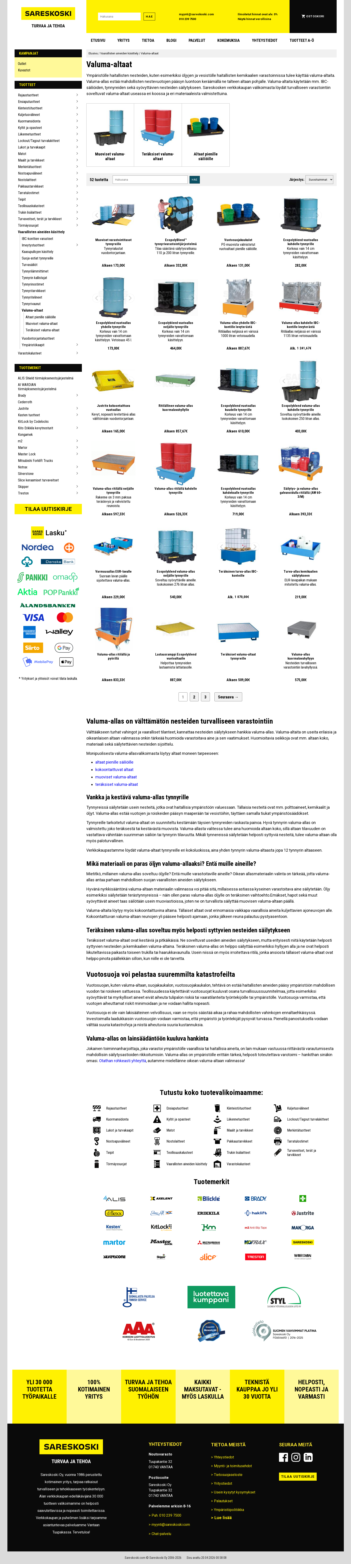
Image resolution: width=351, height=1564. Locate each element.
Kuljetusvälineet (29, 115)
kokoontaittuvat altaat (114, 769)
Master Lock (27, 454)
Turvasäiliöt (29, 265)
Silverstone (26, 474)
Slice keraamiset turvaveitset (38, 480)
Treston (23, 493)
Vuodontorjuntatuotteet (38, 338)
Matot (22, 154)
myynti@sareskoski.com (196, 14)
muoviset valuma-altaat (116, 777)
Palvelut (197, 40)
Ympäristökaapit (33, 345)
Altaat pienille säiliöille (41, 317)
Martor (22, 447)
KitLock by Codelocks (33, 421)
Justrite (23, 408)
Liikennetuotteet (29, 134)
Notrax (22, 467)
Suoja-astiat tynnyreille (37, 258)
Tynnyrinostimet (33, 284)
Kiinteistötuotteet (30, 108)
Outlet (22, 64)
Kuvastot (24, 70)
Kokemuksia (228, 40)
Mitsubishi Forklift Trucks (35, 461)
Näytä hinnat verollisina (254, 19)
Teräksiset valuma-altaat (42, 330)
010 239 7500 (187, 19)
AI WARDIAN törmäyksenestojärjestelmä (37, 387)
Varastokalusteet (29, 353)
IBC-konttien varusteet (37, 239)
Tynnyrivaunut (31, 304)
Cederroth (25, 402)
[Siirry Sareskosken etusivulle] (48, 16)
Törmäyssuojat (28, 225)
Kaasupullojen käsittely (37, 252)
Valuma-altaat (32, 310)
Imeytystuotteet (33, 245)
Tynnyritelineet (32, 297)
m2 (20, 441)
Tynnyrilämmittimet (35, 271)
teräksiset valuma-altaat (116, 784)
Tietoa (148, 40)
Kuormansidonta (29, 121)
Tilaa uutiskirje (48, 509)
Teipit (22, 199)
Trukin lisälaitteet (29, 212)
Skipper (23, 487)
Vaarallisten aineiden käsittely (41, 232)
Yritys (123, 40)
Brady (22, 395)
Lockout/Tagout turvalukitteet (39, 141)
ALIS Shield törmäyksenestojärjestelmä (45, 378)
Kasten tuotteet (29, 415)
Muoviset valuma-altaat (42, 323)
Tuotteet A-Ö (302, 40)
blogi (171, 40)
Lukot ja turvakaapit (31, 147)
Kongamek (25, 434)
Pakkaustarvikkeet (31, 186)
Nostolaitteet (27, 180)
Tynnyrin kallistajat (34, 278)
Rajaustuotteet (28, 95)
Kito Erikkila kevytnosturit (35, 428)
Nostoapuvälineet (30, 173)
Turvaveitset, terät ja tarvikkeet (40, 219)
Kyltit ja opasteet (30, 128)
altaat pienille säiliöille (114, 762)
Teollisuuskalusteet (31, 206)
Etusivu (98, 40)
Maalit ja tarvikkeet (31, 160)
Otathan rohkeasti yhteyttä (122, 1060)
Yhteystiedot (264, 40)
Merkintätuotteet (29, 167)
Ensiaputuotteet (29, 102)
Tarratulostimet (28, 193)
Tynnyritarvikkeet (34, 291)
